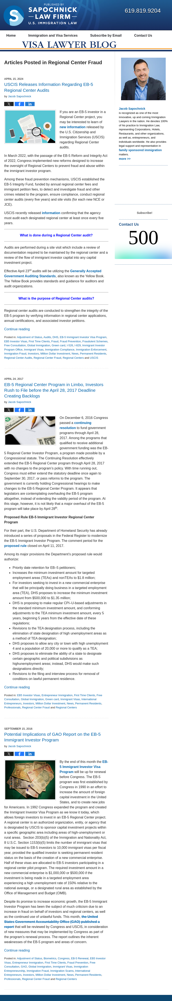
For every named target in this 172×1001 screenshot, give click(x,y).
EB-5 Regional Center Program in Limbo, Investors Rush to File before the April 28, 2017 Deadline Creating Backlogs (53, 396)
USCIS (94, 363)
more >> (124, 163)
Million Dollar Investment (55, 359)
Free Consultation (15, 351)
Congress (64, 964)
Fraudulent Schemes (95, 347)
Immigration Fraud (15, 359)
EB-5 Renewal (80, 964)
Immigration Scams (62, 976)
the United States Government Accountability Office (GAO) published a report (52, 928)
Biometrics (50, 964)
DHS (55, 343)
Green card (58, 351)
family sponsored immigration (138, 155)
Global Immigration (38, 351)
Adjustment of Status (29, 343)
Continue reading (17, 335)
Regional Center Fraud (47, 363)
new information (73, 133)
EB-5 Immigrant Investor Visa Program (83, 343)
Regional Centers (73, 363)
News (75, 359)
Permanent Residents (93, 359)
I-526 (70, 351)
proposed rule (15, 552)
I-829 (77, 351)
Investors (33, 359)
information (51, 219)
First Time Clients (39, 347)
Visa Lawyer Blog (40, 15)
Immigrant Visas (33, 355)
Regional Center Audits (18, 363)
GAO (24, 972)
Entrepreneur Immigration (57, 701)
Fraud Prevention (70, 347)
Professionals (12, 713)
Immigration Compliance (59, 355)
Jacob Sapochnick (131, 114)
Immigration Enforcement (91, 355)
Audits (47, 343)
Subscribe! (145, 217)
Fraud (54, 347)
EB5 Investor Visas (15, 347)
